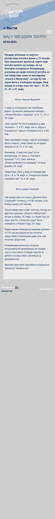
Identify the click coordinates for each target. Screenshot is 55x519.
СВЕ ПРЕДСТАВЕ (46, 289)
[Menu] (49, 32)
